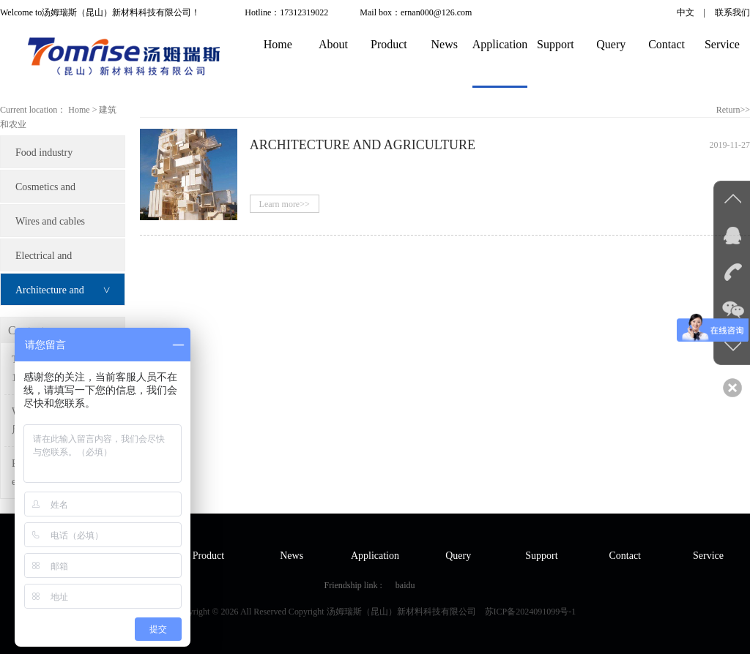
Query (610, 44)
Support (555, 44)
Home (278, 44)
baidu (405, 585)
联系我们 (732, 12)
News (444, 44)
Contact (666, 44)
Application (500, 44)
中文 (685, 12)
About (333, 44)
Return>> (733, 110)
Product (389, 44)
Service (722, 44)
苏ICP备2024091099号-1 (530, 611)
